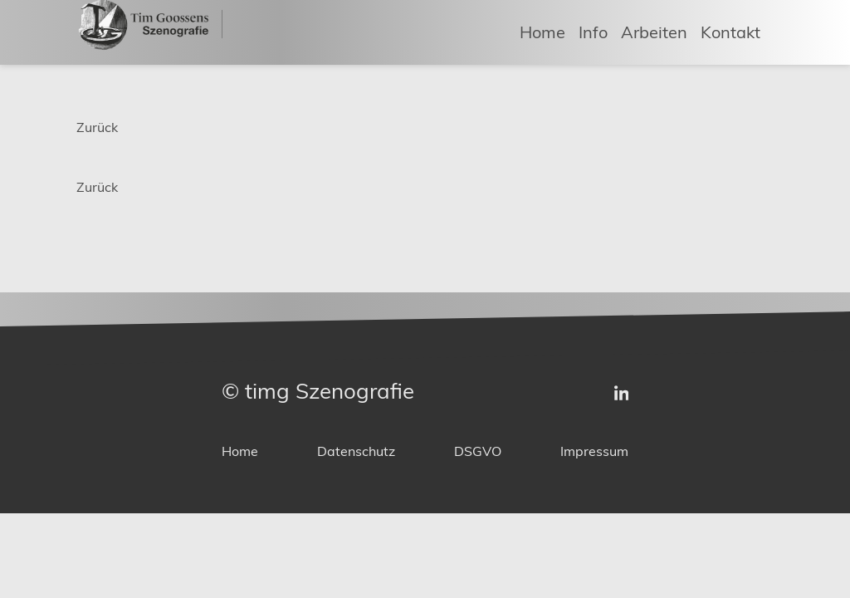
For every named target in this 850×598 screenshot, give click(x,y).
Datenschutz (356, 451)
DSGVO (477, 451)
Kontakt (730, 31)
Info (593, 31)
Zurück (97, 127)
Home (542, 31)
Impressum (594, 451)
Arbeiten (654, 31)
